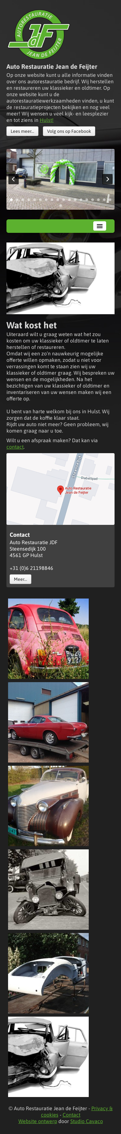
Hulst (46, 120)
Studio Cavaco (86, 1121)
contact (15, 447)
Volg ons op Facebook (69, 131)
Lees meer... (22, 131)
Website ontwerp (37, 1121)
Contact (71, 1115)
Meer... (20, 579)
